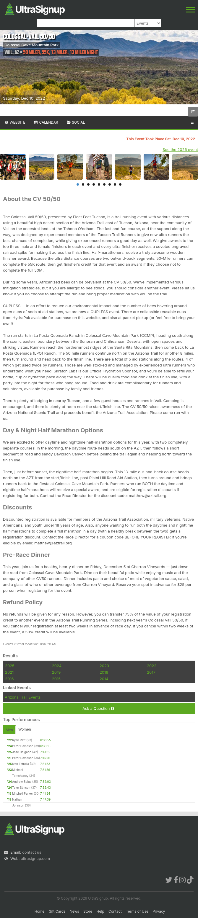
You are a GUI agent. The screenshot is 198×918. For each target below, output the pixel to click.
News (74, 911)
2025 (9, 665)
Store (87, 911)
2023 (104, 665)
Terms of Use (137, 911)
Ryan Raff (18, 740)
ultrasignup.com (35, 858)
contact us (31, 852)
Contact (115, 911)
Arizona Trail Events (22, 697)
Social (75, 122)
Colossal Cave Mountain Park (31, 44)
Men (9, 730)
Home (40, 911)
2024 (56, 665)
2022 (151, 665)
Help (100, 911)
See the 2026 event (180, 149)
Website (14, 122)
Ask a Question (98, 708)
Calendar (46, 122)
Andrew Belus (21, 781)
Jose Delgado (21, 752)
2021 (9, 672)
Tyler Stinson (21, 787)
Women (24, 729)
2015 (56, 678)
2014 (104, 678)
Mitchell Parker (22, 793)
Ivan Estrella (20, 764)
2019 (56, 672)
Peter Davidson (22, 746)
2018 (104, 672)
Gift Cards (57, 911)
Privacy (158, 911)
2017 (151, 672)
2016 (9, 678)
